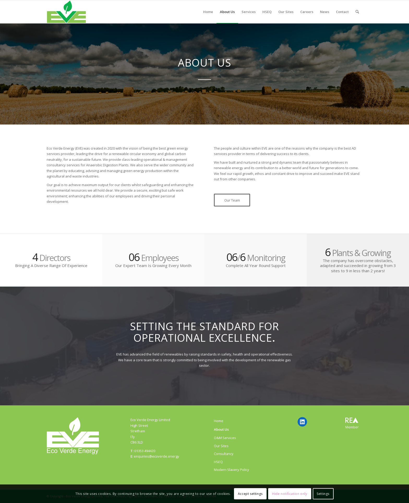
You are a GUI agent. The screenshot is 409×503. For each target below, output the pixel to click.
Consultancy (223, 453)
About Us (221, 429)
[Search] (357, 11)
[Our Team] (232, 200)
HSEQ (218, 461)
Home (218, 420)
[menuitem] (208, 11)
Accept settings (250, 494)
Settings (323, 494)
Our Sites (221, 445)
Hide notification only (289, 494)
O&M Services (225, 437)
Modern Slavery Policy (231, 469)
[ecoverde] (66, 11)
